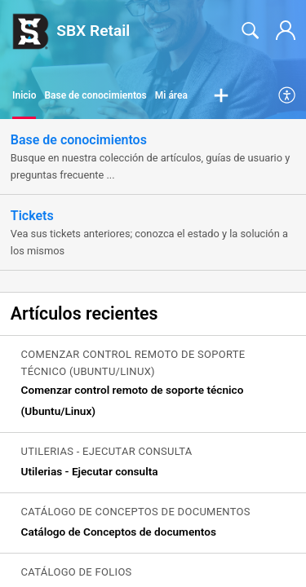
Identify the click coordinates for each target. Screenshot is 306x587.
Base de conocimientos (95, 95)
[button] (221, 96)
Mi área (171, 95)
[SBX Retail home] (30, 31)
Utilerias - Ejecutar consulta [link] (89, 471)
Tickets (32, 215)
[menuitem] (287, 96)
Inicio (24, 95)
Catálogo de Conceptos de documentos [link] (118, 531)
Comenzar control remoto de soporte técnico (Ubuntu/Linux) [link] (132, 400)
